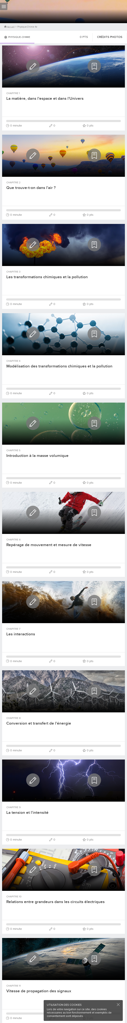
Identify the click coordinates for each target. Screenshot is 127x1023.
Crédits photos (109, 37)
